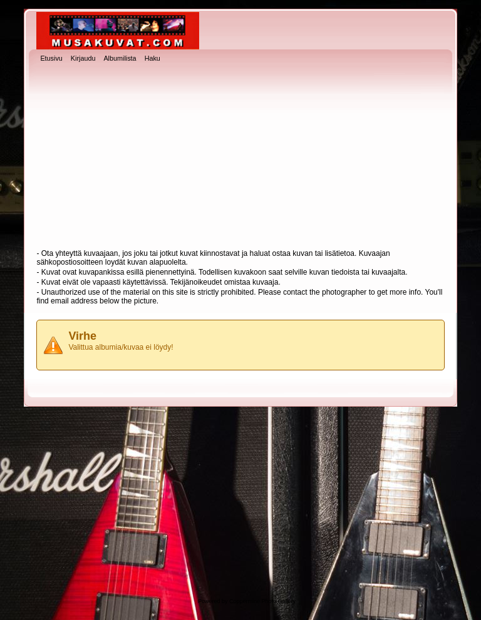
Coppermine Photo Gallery (262, 601)
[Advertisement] (241, 157)
